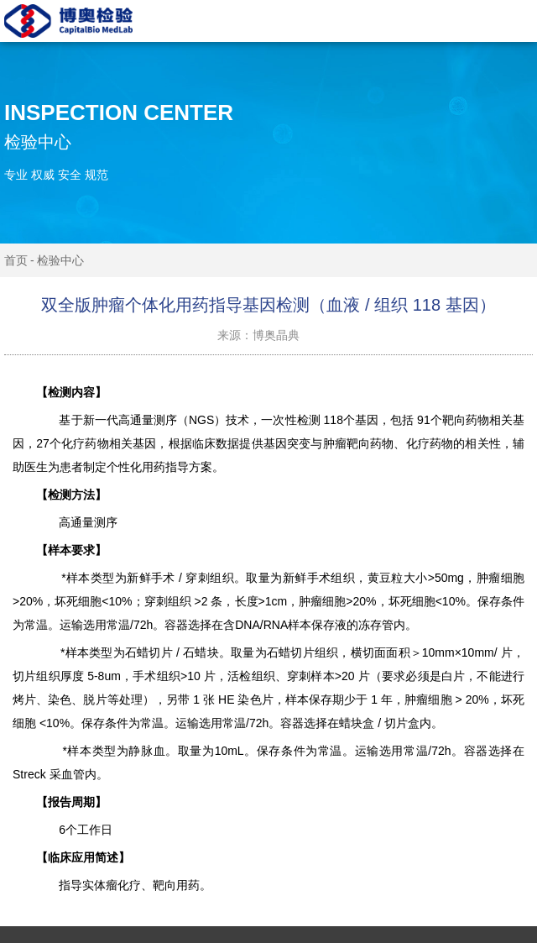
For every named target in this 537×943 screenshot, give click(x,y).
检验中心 (60, 260)
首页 (16, 260)
